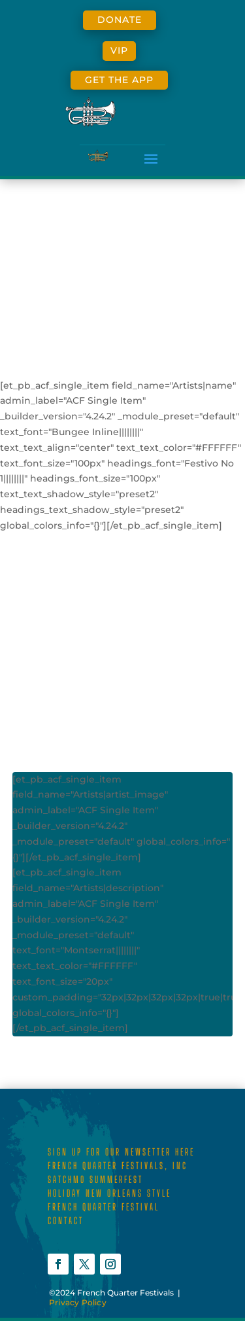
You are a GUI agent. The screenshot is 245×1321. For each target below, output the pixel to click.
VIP (119, 50)
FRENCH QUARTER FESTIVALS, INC (118, 1165)
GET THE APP (119, 80)
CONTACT (66, 1220)
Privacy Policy (77, 1302)
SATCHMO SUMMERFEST (95, 1179)
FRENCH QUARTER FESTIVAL (103, 1206)
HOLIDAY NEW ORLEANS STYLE (109, 1193)
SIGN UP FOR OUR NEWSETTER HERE (121, 1151)
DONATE (119, 20)
